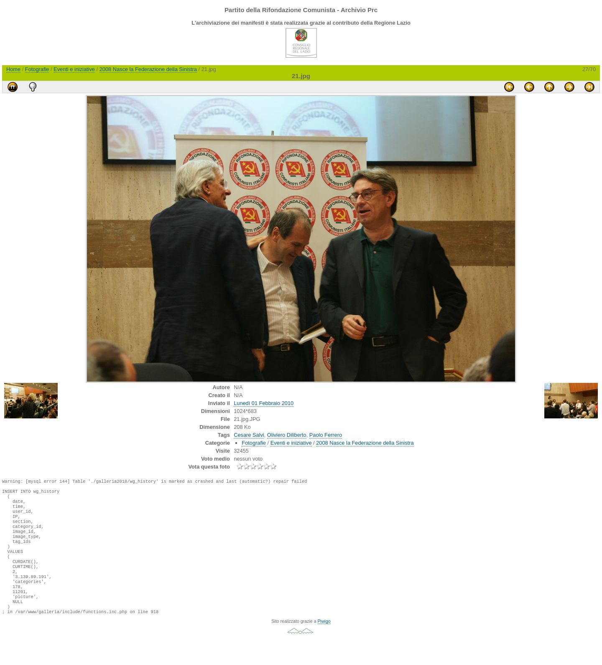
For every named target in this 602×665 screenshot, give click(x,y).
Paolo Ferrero (325, 435)
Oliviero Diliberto (286, 435)
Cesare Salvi (249, 435)
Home (13, 69)
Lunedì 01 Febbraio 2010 (263, 403)
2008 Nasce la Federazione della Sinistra (148, 69)
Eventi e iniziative (74, 69)
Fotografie (37, 69)
